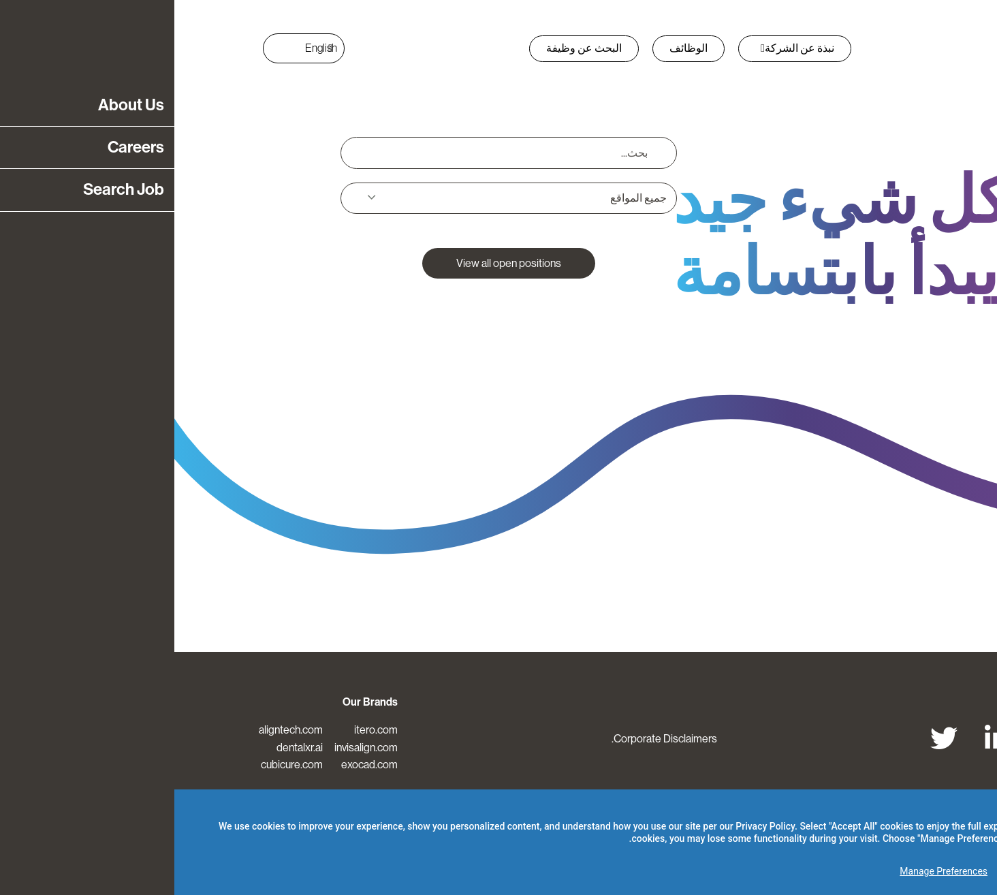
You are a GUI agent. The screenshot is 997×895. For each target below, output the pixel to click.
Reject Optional (866, 871)
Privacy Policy (590, 826)
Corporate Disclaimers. (490, 738)
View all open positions (334, 263)
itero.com (201, 729)
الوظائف (514, 48)
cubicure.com (117, 764)
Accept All (946, 871)
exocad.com (195, 764)
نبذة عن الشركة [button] (623, 48)
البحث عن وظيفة (409, 48)
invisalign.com (191, 747)
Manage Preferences (769, 871)
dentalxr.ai (125, 747)
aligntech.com (116, 729)
